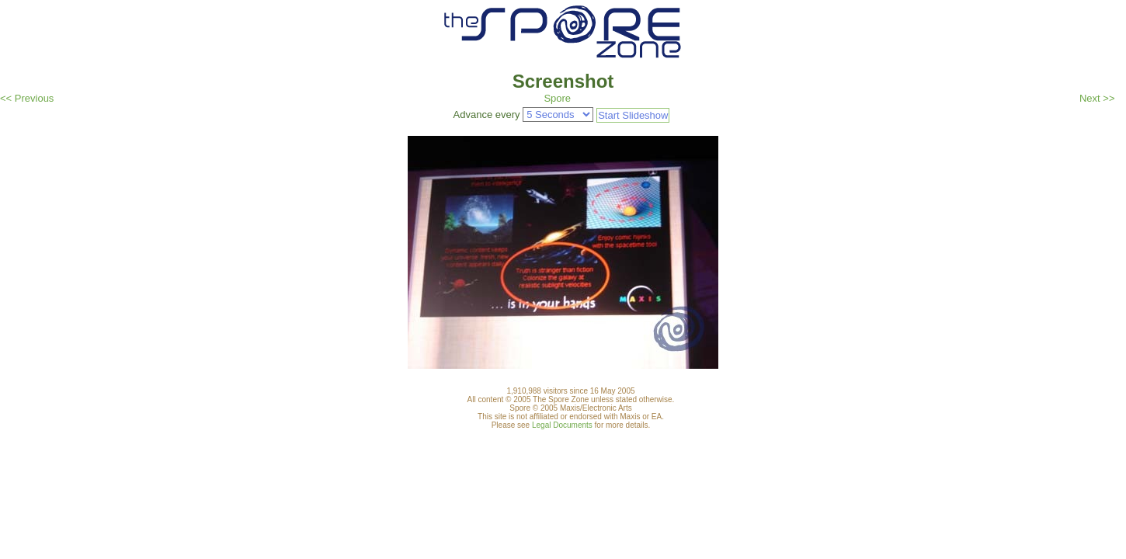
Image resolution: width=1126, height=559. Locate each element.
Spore (557, 98)
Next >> (1097, 98)
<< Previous (27, 98)
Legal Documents (562, 425)
